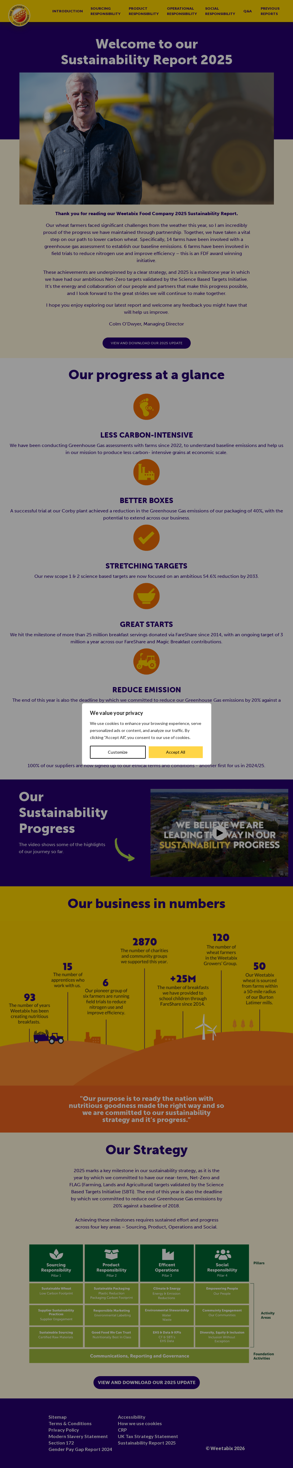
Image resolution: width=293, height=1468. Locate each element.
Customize (118, 752)
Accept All (175, 752)
